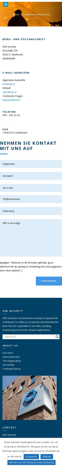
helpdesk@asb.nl (11, 100)
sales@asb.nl (9, 92)
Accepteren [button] (31, 456)
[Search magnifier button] (57, 336)
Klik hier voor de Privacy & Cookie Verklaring (31, 462)
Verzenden (49, 281)
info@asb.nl (8, 84)
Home (15, 14)
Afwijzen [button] (46, 456)
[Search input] (29, 336)
